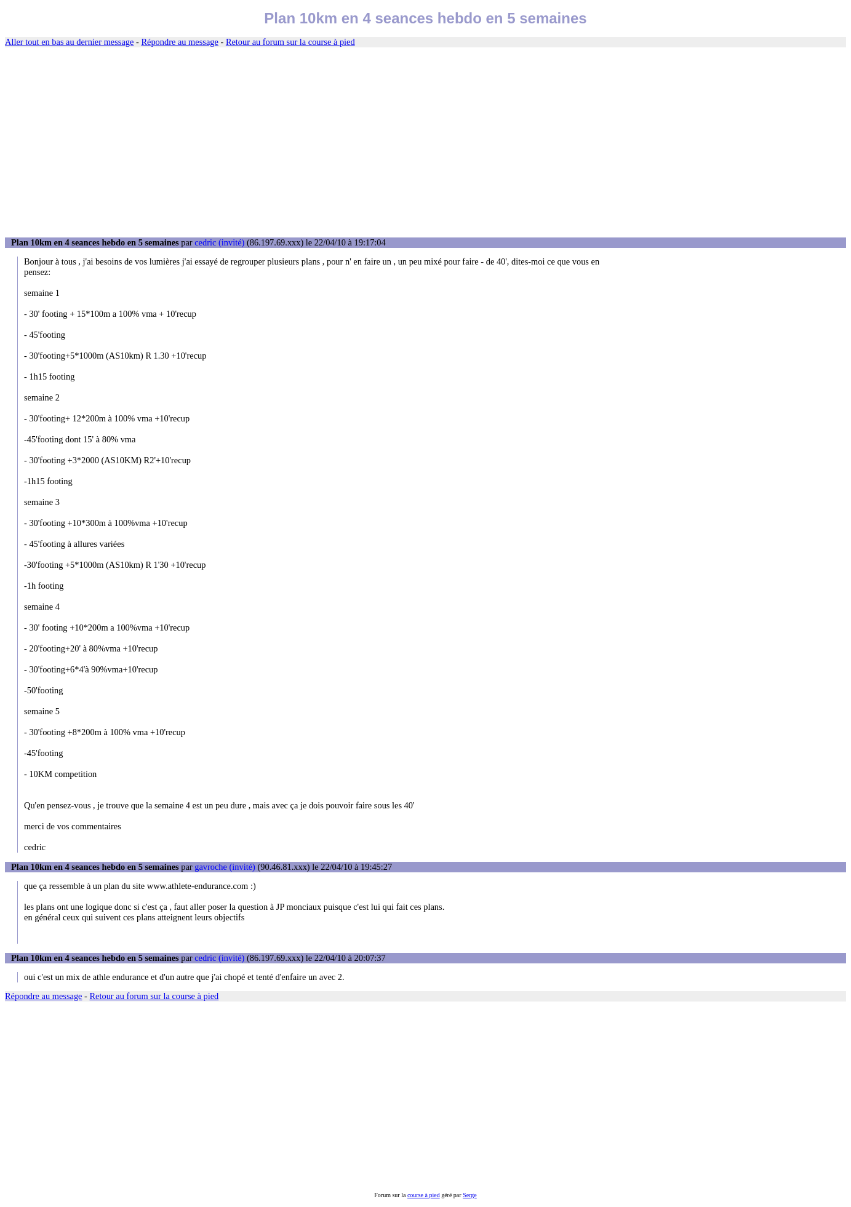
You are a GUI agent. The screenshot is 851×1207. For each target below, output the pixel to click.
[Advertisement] (426, 143)
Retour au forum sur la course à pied (290, 42)
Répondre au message (179, 42)
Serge (470, 1195)
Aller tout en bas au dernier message (69, 42)
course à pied (423, 1195)
